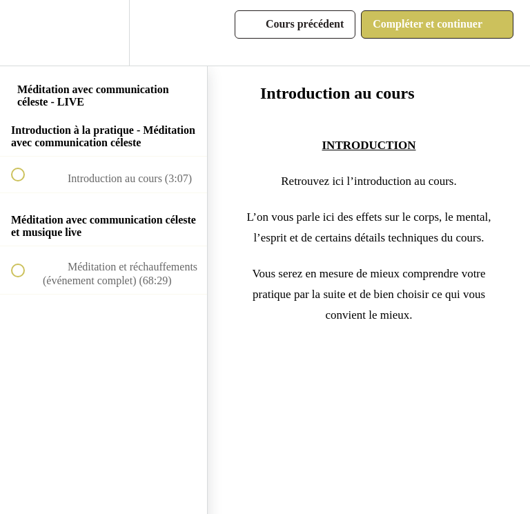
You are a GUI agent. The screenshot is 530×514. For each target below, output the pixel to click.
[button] (25, 33)
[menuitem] (103, 33)
